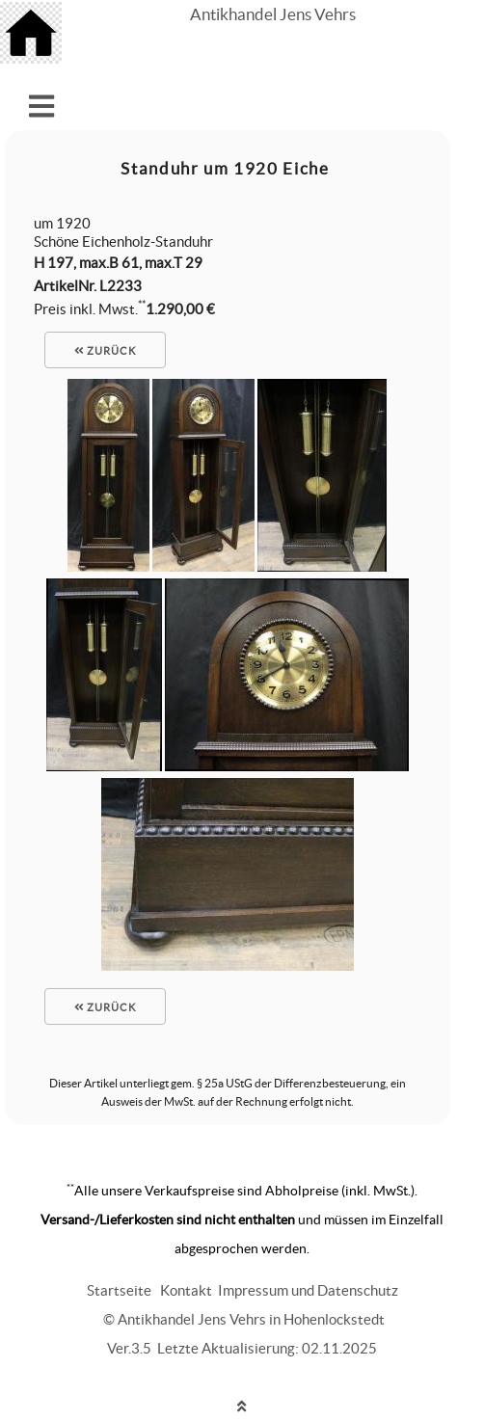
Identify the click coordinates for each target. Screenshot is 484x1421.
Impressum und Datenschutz (308, 1290)
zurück (105, 351)
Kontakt (186, 1290)
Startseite (119, 1290)
